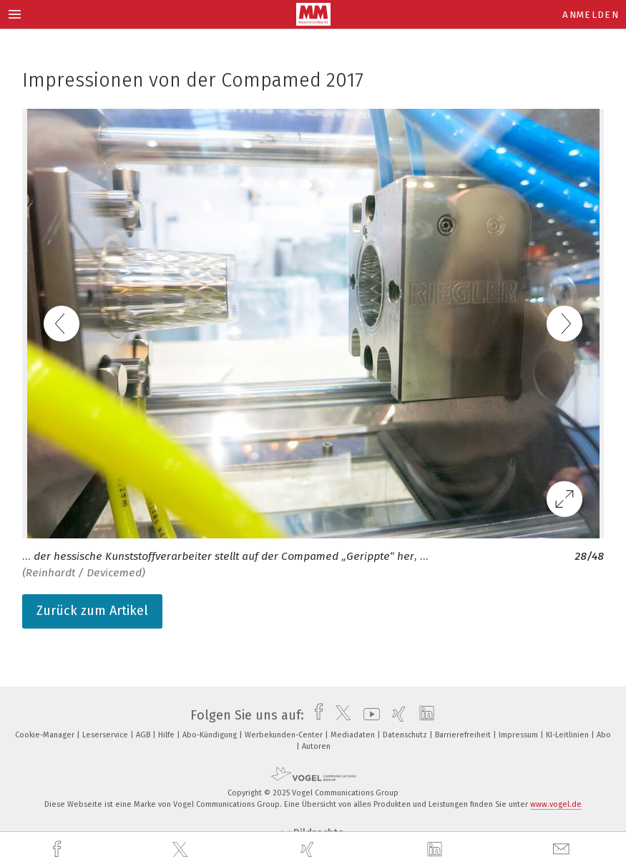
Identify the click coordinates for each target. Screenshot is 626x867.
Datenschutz (406, 735)
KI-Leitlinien (568, 735)
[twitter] (181, 850)
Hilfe (167, 735)
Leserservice (106, 735)
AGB (144, 735)
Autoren (316, 746)
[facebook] (58, 849)
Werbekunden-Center (285, 735)
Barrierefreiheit (464, 735)
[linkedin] (436, 850)
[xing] (309, 849)
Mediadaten (354, 735)
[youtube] (368, 715)
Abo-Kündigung (210, 735)
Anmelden (590, 15)
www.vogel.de (556, 804)
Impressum (519, 735)
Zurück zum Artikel (92, 611)
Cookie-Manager (46, 735)
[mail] (563, 849)
